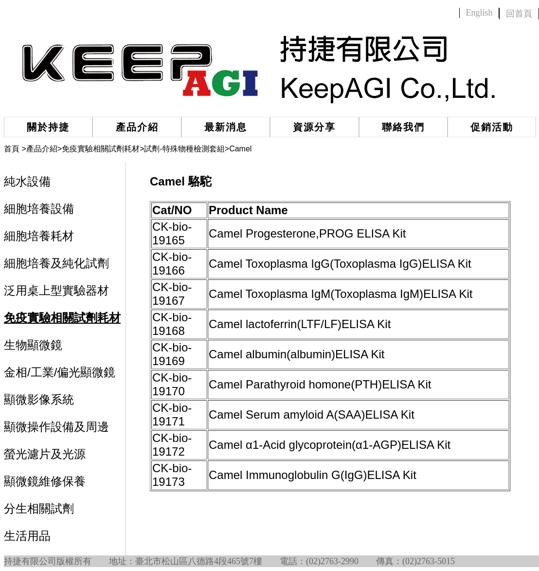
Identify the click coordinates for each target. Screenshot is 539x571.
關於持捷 (48, 127)
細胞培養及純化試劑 (56, 263)
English (479, 13)
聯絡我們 (403, 127)
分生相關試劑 (39, 508)
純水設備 (27, 181)
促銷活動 (491, 127)
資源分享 (314, 127)
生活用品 (27, 535)
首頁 (11, 149)
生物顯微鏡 (33, 344)
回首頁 (519, 13)
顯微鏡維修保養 (45, 481)
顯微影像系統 (39, 399)
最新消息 (225, 127)
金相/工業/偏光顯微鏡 (59, 372)
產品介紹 (137, 127)
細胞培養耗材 (39, 235)
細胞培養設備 (39, 208)
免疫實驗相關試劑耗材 (101, 149)
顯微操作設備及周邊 (56, 426)
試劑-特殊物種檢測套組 (184, 149)
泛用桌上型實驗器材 (56, 290)
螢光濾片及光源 (45, 453)
